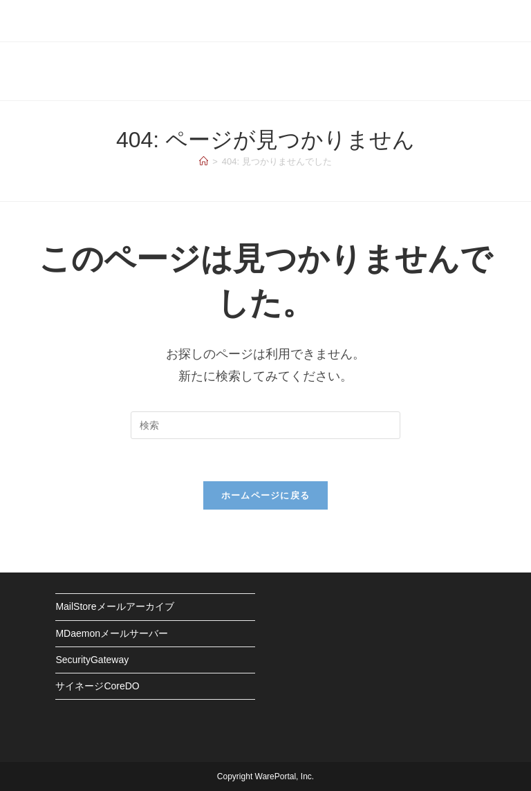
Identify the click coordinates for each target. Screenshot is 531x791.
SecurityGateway (92, 659)
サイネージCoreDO (97, 685)
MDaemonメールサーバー (111, 633)
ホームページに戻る (265, 495)
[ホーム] (203, 161)
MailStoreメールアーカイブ (114, 606)
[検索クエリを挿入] (265, 425)
